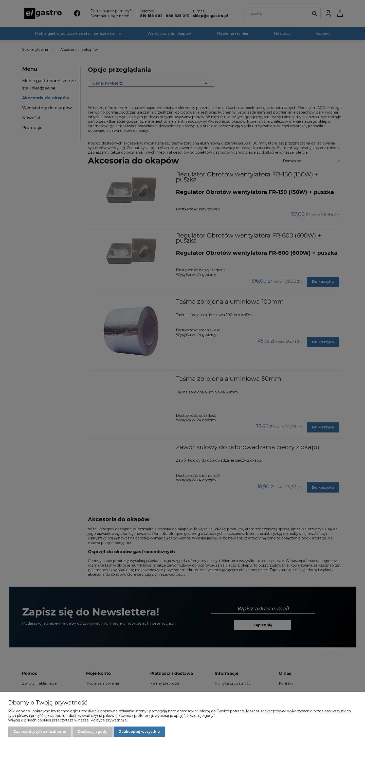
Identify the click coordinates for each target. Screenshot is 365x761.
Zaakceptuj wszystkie (139, 731)
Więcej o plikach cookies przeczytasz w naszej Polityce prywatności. (68, 720)
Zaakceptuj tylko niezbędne (39, 731)
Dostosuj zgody (92, 731)
